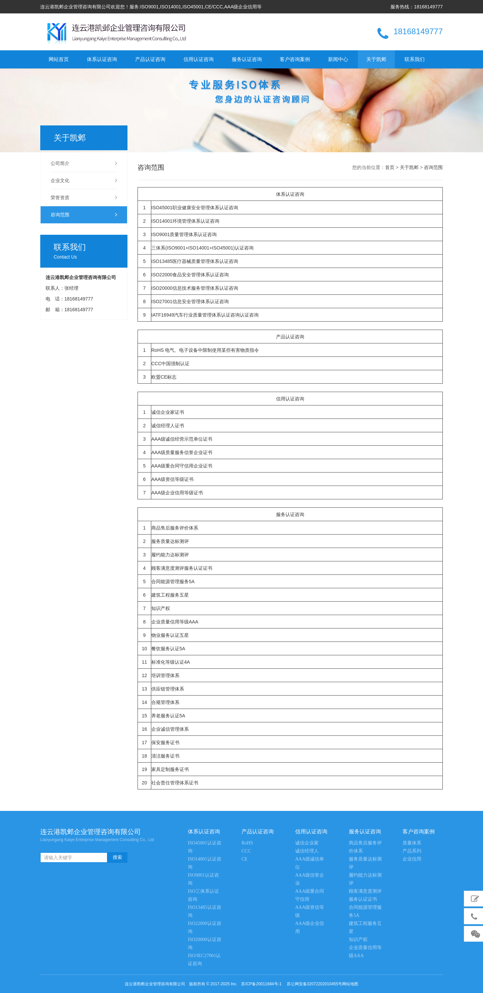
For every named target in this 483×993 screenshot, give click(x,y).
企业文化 (84, 180)
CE (244, 859)
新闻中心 (338, 59)
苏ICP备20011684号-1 (261, 984)
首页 (389, 167)
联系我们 (415, 59)
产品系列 (411, 850)
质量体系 (411, 842)
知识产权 (358, 939)
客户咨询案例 (295, 59)
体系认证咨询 (102, 59)
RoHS (247, 842)
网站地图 (350, 984)
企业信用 (411, 859)
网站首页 (59, 59)
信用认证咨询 (198, 59)
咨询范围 (84, 214)
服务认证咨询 (247, 59)
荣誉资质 (84, 197)
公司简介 (84, 163)
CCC (246, 850)
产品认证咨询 (150, 59)
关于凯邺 (376, 59)
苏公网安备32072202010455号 (314, 984)
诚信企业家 (307, 842)
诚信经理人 (307, 850)
